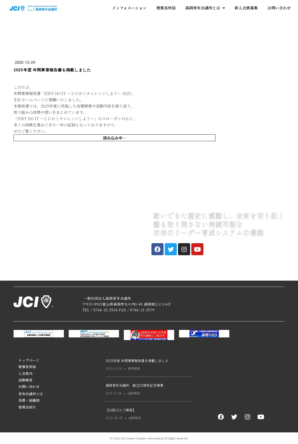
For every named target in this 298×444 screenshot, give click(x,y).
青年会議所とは (30, 393)
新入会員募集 (246, 8)
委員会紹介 (27, 407)
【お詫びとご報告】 (120, 410)
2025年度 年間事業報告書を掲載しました (136, 360)
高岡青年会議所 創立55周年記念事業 (134, 385)
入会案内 (25, 373)
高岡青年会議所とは (205, 8)
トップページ (28, 360)
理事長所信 (166, 8)
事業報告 (134, 368)
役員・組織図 (28, 400)
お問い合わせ (279, 8)
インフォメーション (129, 8)
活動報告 (25, 380)
